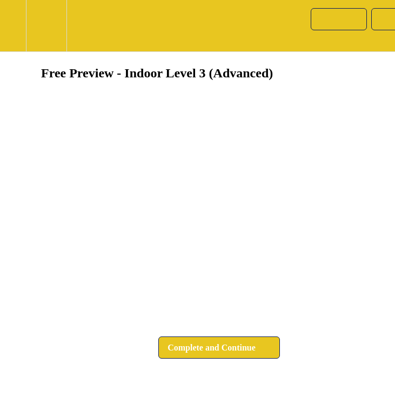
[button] (13, 25)
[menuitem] (46, 25)
